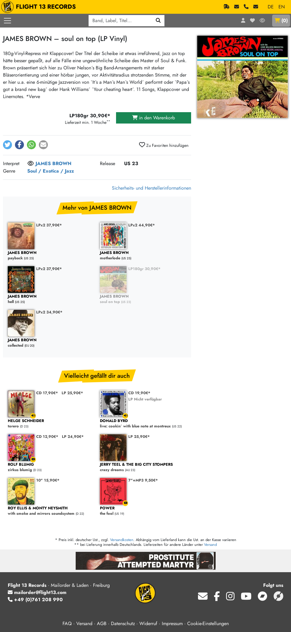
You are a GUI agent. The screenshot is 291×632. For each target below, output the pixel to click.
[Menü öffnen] (7, 20)
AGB (101, 623)
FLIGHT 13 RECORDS (40, 7)
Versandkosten (121, 540)
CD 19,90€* (139, 393)
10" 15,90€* (48, 480)
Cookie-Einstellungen (208, 623)
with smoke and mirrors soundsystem (51, 511)
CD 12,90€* (47, 436)
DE (271, 6)
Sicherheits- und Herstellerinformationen (151, 188)
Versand (210, 544)
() (281, 20)
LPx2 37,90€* (49, 225)
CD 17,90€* (47, 393)
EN (281, 6)
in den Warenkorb (153, 117)
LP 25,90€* (72, 393)
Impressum (172, 623)
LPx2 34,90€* (49, 312)
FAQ (67, 623)
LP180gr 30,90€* (144, 269)
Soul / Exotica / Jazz (50, 170)
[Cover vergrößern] (242, 77)
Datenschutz (123, 623)
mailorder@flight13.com (37, 592)
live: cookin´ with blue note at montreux (143, 423)
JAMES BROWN (53, 163)
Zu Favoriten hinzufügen (163, 145)
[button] (7, 144)
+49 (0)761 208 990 (35, 599)
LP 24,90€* (73, 436)
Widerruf (148, 623)
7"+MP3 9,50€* (143, 480)
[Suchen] (158, 20)
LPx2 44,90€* (141, 225)
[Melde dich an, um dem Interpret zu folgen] (30, 164)
